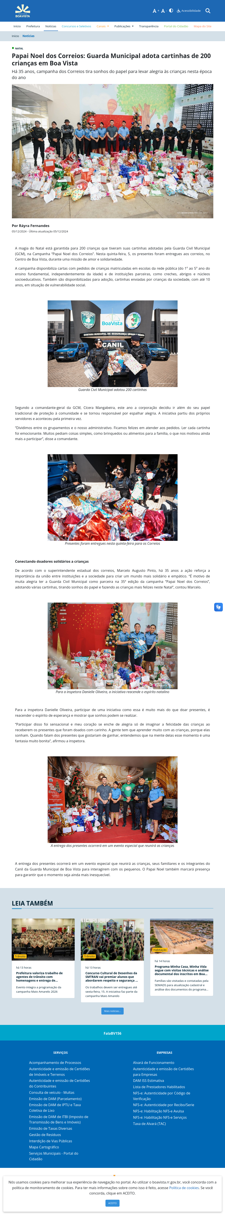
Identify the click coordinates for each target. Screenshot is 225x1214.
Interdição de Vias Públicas (50, 1141)
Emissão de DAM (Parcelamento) (55, 1098)
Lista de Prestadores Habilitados (159, 1086)
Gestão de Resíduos (45, 1134)
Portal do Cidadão (176, 26)
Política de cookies (184, 1187)
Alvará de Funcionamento (153, 1062)
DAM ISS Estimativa (148, 1080)
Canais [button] (101, 26)
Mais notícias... (112, 1011)
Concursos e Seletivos (76, 26)
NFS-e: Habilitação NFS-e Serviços (160, 1117)
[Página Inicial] (23, 11)
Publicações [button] (122, 26)
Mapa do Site (203, 26)
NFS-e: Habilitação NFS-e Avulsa (158, 1111)
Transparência (148, 26)
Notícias (50, 26)
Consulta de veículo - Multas (51, 1092)
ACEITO (112, 1203)
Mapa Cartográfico (44, 1147)
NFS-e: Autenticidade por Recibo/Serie (163, 1104)
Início (17, 26)
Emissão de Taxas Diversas (50, 1128)
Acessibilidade (189, 11)
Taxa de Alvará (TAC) (149, 1123)
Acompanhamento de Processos (55, 1062)
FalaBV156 (112, 1033)
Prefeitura (34, 26)
